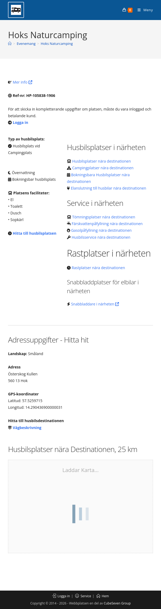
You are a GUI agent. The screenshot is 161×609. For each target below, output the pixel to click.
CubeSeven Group (117, 603)
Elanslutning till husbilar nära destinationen (108, 188)
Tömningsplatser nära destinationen (103, 216)
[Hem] (9, 43)
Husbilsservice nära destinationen (101, 237)
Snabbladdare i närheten (95, 304)
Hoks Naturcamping (57, 43)
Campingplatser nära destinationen (103, 167)
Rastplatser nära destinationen (98, 267)
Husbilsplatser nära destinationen (101, 161)
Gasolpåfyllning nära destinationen (101, 230)
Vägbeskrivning (27, 427)
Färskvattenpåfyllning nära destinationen (107, 223)
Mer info (22, 82)
